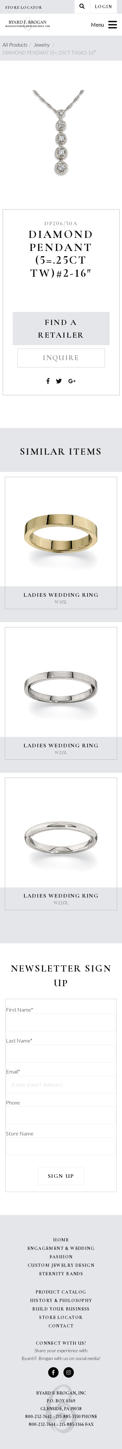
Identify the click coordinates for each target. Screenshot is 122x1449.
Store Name (20, 1133)
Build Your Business (61, 1309)
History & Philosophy (61, 1300)
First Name (19, 1009)
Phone (13, 1102)
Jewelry (45, 44)
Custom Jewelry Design (61, 1265)
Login (103, 6)
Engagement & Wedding (61, 1248)
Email (13, 1071)
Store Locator (23, 7)
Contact (61, 1326)
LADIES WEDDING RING (61, 594)
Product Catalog (61, 1292)
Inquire (61, 357)
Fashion (61, 1257)
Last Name (19, 1040)
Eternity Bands (61, 1274)
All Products (18, 44)
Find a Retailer (61, 328)
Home (61, 1240)
